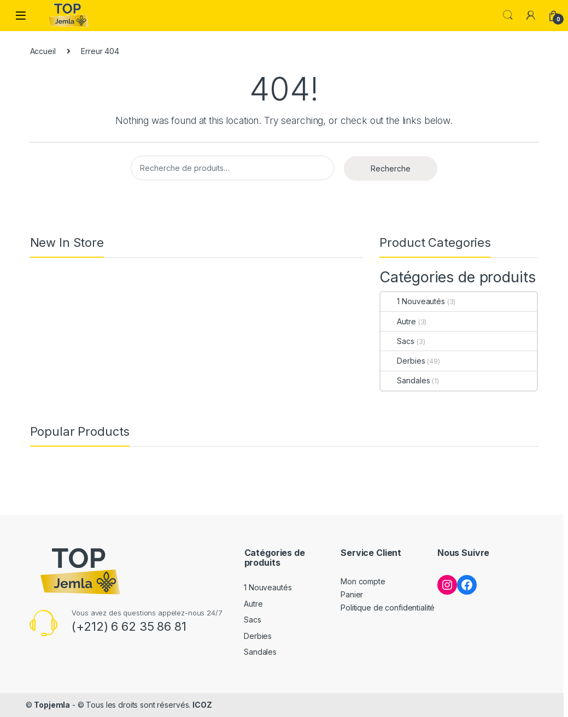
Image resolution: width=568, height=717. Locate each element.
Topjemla (52, 704)
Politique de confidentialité (388, 607)
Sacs (397, 341)
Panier (352, 594)
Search (508, 15)
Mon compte (363, 581)
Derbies (402, 360)
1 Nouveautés (412, 301)
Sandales (405, 380)
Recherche (391, 168)
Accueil (43, 51)
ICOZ (202, 704)
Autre (397, 321)
